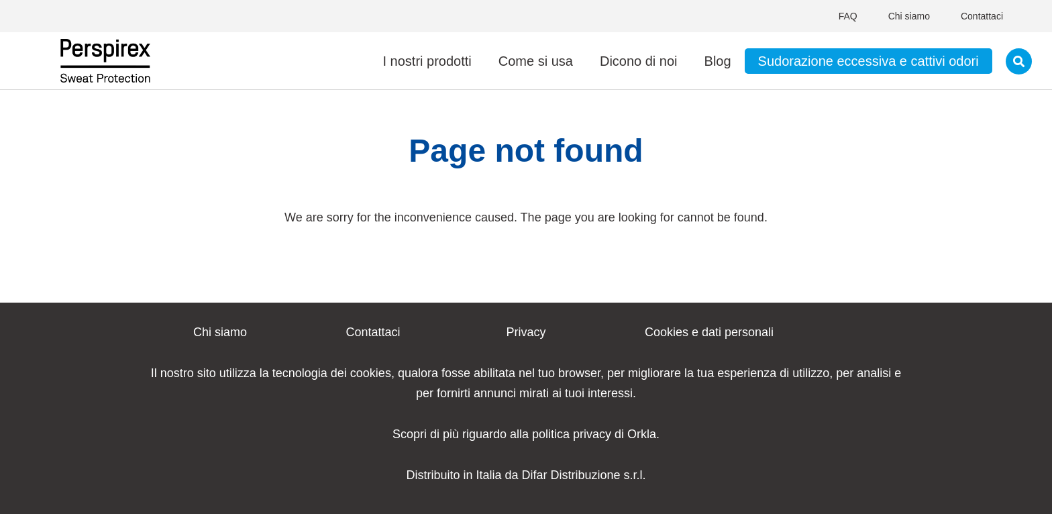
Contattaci (982, 16)
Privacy (525, 332)
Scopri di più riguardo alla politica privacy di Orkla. (526, 434)
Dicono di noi (639, 61)
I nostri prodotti (426, 61)
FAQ (848, 16)
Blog (717, 61)
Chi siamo (909, 16)
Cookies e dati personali (709, 332)
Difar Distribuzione (571, 475)
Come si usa (535, 61)
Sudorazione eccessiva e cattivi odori (868, 61)
